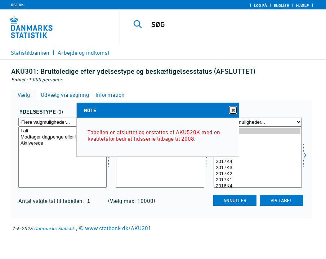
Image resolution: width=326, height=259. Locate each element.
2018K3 (257, 143)
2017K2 (257, 174)
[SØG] (230, 24)
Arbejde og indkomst (84, 52)
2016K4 (257, 186)
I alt (62, 131)
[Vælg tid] (258, 157)
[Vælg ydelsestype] (62, 157)
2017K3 (257, 168)
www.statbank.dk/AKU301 (118, 228)
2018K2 (257, 149)
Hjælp (302, 5)
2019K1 (257, 131)
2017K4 (257, 162)
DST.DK (17, 4)
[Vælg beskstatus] (160, 157)
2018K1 (257, 156)
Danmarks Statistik (54, 228)
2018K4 (257, 137)
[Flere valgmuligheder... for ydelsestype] (62, 122)
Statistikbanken (30, 52)
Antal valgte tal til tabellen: (51, 200)
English (281, 5)
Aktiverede (62, 143)
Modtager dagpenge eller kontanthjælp (62, 137)
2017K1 (257, 180)
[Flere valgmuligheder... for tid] (258, 122)
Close (232, 110)
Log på (260, 5)
